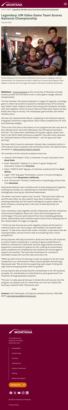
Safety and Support (18, 378)
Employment (16, 363)
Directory (15, 358)
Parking (14, 373)
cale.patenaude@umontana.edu (21, 296)
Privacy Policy (14, 405)
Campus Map (16, 353)
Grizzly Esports (20, 92)
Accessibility (16, 348)
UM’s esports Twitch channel (26, 149)
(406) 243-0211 (14, 343)
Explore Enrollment (19, 368)
